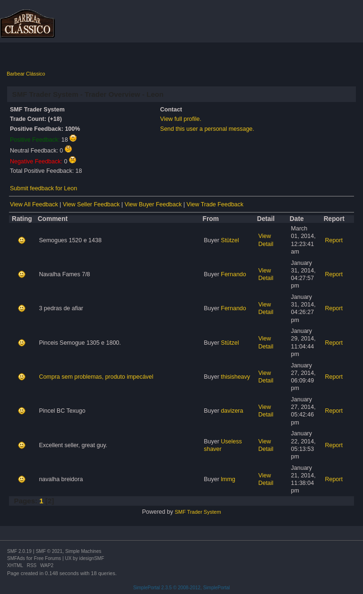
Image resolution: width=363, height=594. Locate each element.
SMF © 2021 (49, 551)
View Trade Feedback (215, 204)
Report (333, 240)
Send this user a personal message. (207, 129)
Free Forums (47, 558)
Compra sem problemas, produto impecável (96, 376)
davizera (232, 410)
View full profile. (180, 119)
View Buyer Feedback (153, 204)
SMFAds (16, 558)
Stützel (230, 240)
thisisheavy (235, 376)
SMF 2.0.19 (19, 551)
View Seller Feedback (91, 204)
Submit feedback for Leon (43, 188)
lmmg (228, 479)
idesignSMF (91, 558)
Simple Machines (83, 551)
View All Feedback (34, 204)
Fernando (233, 274)
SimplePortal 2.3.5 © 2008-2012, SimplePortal (181, 587)
